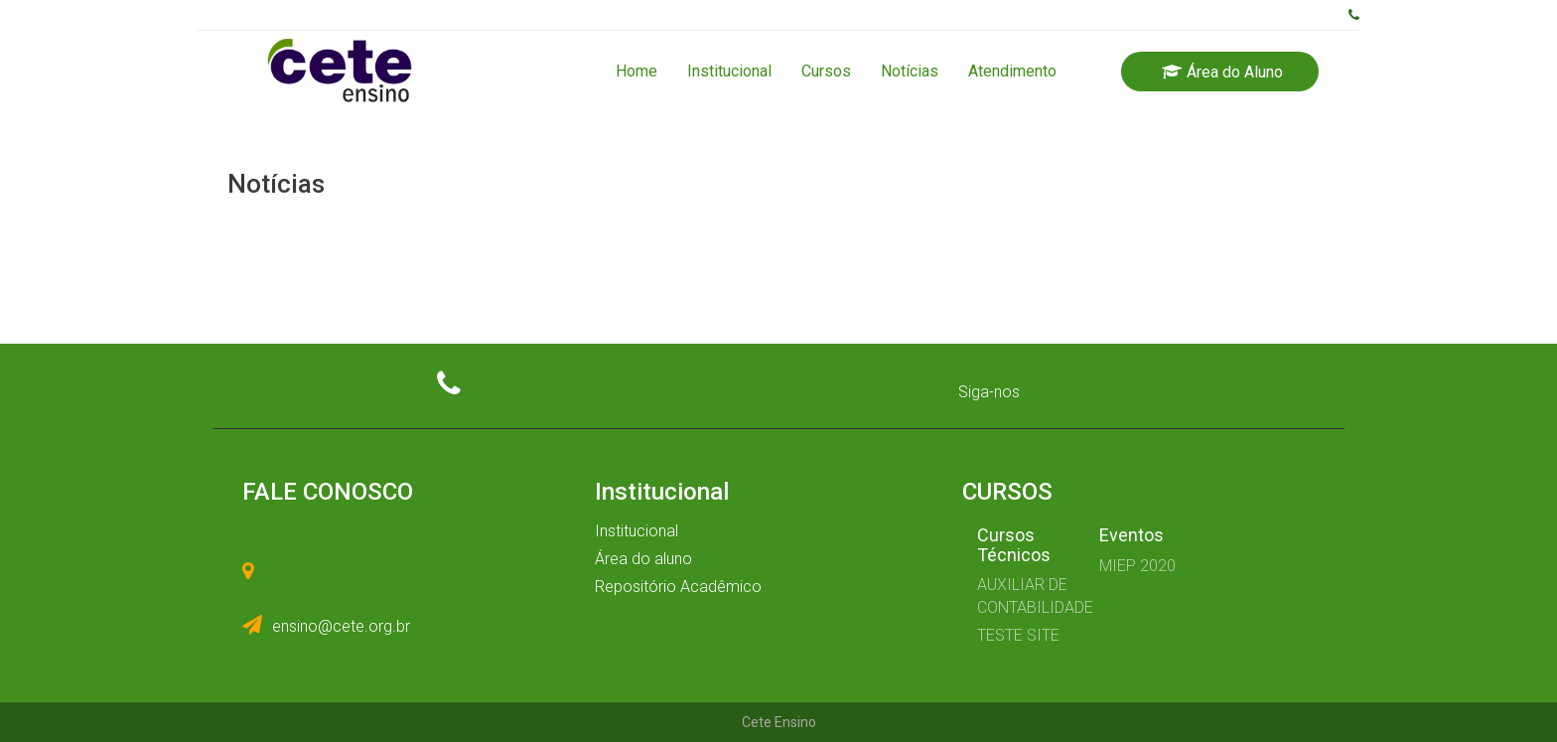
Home (636, 71)
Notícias (909, 71)
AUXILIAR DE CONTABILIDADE (1023, 596)
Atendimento (1012, 71)
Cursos (826, 71)
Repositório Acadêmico (678, 586)
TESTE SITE (1018, 635)
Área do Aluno (1222, 72)
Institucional (729, 71)
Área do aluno (643, 558)
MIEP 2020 (1137, 565)
